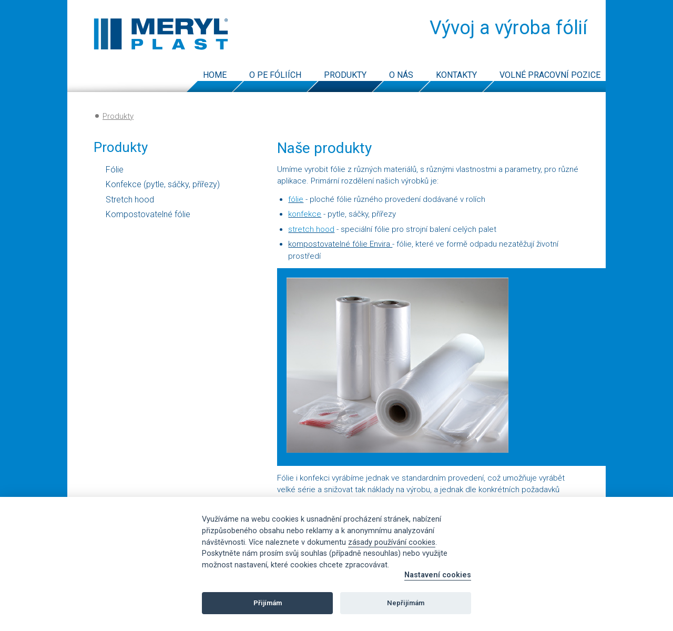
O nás (401, 75)
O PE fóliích (275, 75)
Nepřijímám (405, 603)
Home (215, 75)
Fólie (115, 170)
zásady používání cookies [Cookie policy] (391, 542)
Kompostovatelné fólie (148, 214)
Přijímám (267, 603)
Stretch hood (130, 200)
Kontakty (456, 75)
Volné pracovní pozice (549, 75)
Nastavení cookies (437, 575)
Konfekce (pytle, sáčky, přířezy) (163, 184)
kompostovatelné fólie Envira (340, 244)
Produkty (345, 75)
